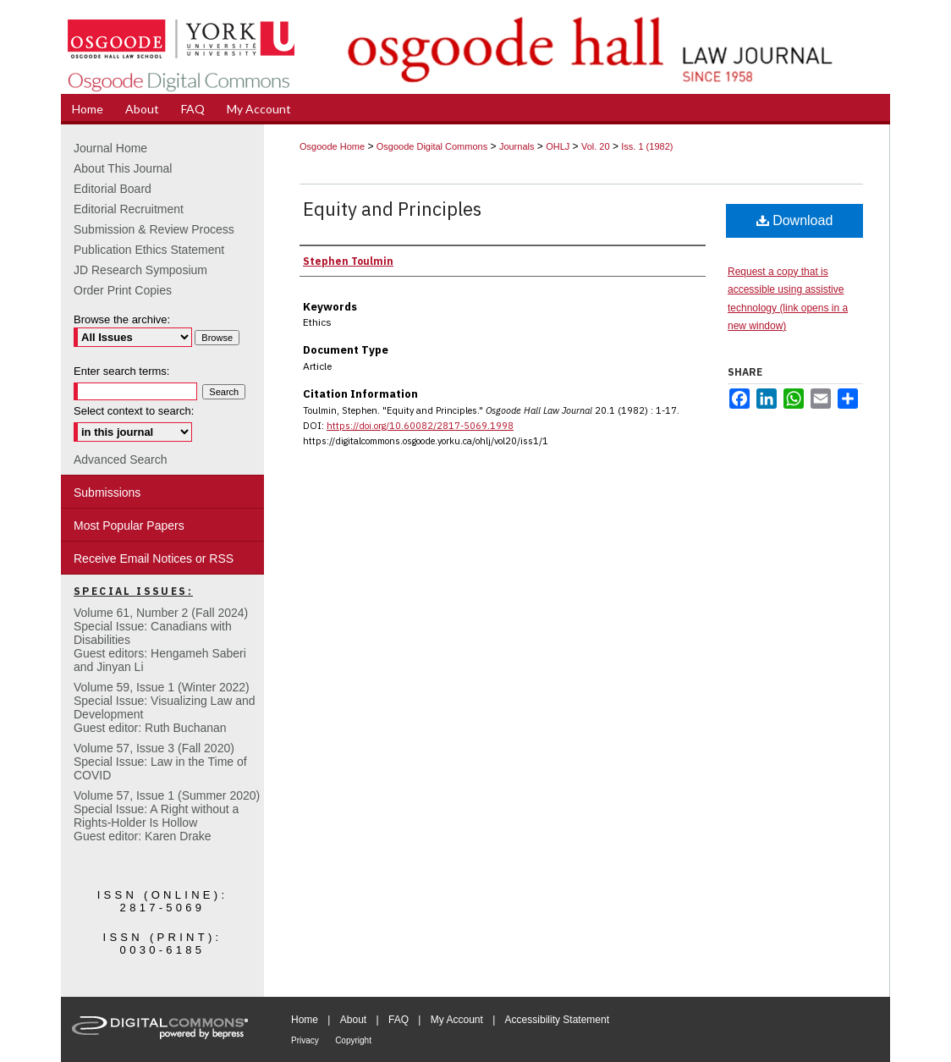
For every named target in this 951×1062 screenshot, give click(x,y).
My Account (457, 1020)
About (353, 1020)
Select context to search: (134, 410)
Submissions (107, 492)
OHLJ (557, 146)
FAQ (398, 1020)
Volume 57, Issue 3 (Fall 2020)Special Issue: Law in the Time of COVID (160, 761)
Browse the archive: (122, 319)
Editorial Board (112, 188)
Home (304, 1020)
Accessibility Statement (557, 1020)
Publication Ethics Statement (149, 249)
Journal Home (110, 148)
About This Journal (123, 168)
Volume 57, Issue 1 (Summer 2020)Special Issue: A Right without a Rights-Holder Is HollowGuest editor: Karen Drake (167, 816)
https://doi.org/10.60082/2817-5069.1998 (420, 426)
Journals (517, 146)
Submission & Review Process (154, 229)
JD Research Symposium (140, 270)
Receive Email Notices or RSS (154, 558)
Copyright (353, 1040)
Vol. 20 (595, 146)
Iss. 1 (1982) (647, 146)
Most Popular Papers (129, 525)
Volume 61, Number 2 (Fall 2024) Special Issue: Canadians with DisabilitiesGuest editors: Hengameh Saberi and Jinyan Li (161, 640)
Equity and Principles (392, 208)
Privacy (305, 1040)
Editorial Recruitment (129, 209)
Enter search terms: (121, 371)
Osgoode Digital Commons (432, 146)
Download (794, 220)
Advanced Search (121, 459)
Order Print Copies (123, 290)
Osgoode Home (332, 146)
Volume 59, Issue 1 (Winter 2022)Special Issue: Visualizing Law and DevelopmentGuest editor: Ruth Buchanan (165, 707)
